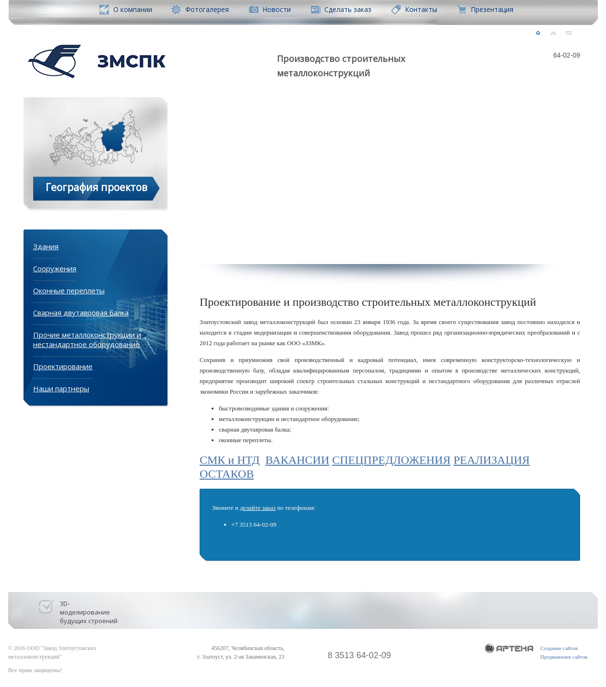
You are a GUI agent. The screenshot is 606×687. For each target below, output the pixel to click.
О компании (132, 9)
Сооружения (54, 268)
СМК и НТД (230, 460)
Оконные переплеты (69, 290)
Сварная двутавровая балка (81, 312)
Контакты (421, 9)
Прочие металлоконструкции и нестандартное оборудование (87, 339)
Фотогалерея (207, 9)
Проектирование (63, 366)
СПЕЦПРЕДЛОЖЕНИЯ (391, 460)
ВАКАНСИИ (297, 460)
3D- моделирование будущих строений (89, 608)
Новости (276, 9)
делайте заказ (257, 507)
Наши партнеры (61, 388)
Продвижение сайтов (563, 657)
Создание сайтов (559, 648)
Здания (46, 246)
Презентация (492, 9)
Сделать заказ (347, 9)
